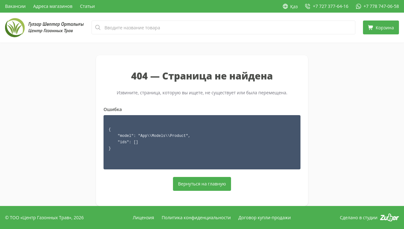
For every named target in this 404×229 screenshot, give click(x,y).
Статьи (87, 6)
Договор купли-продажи (264, 217)
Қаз (290, 6)
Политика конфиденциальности (196, 217)
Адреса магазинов (52, 6)
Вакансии (15, 6)
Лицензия (143, 217)
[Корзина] (381, 27)
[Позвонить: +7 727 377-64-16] (326, 6)
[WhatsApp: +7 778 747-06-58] (377, 6)
